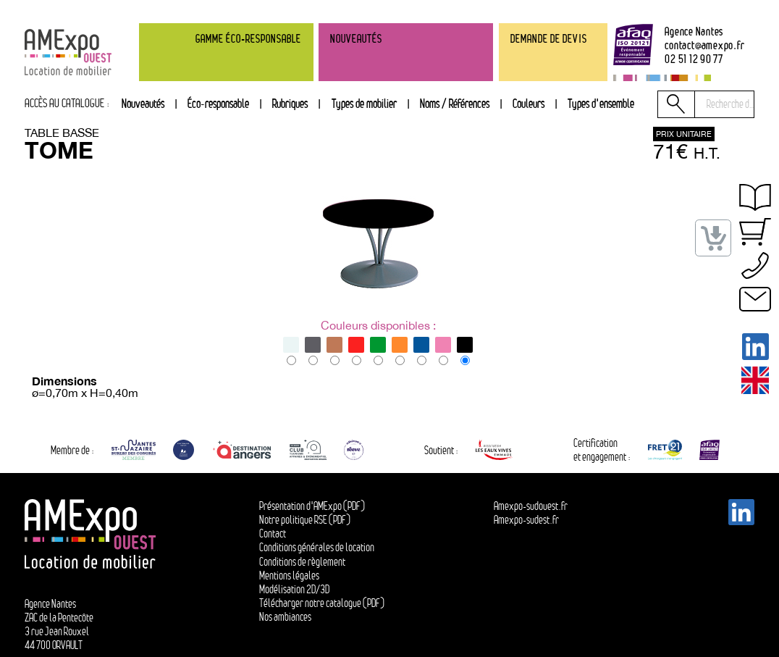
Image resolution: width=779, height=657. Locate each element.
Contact (272, 533)
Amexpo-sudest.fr (526, 520)
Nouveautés (143, 103)
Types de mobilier (364, 103)
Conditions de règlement (302, 562)
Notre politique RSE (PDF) (304, 520)
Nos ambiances (285, 617)
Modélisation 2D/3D (294, 589)
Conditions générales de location (316, 547)
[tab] (290, 104)
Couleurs (528, 103)
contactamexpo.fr (704, 45)
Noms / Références (454, 103)
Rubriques (290, 103)
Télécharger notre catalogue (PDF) (321, 603)
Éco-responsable (218, 103)
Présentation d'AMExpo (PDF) (312, 506)
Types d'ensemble (601, 103)
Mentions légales (289, 575)
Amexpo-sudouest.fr (531, 506)
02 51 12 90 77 (694, 59)
